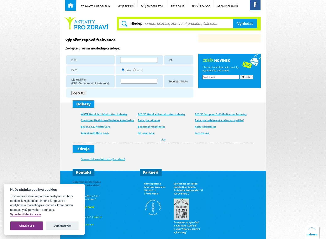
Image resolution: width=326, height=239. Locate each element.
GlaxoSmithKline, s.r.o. (95, 133)
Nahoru (313, 231)
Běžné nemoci (86, 23)
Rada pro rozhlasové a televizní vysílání (219, 120)
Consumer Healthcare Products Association (107, 120)
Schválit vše (26, 225)
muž (139, 70)
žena (128, 70)
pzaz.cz (98, 217)
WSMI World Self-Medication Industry (104, 114)
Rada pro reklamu (149, 120)
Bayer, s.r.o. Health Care (95, 126)
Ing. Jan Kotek (86, 207)
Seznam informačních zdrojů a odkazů (103, 159)
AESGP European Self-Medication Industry (221, 114)
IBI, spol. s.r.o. (146, 133)
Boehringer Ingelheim (151, 126)
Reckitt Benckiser (205, 126)
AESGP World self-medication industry (161, 114)
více (163, 139)
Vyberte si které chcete (25, 214)
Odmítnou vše (62, 225)
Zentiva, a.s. (202, 133)
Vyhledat (245, 23)
